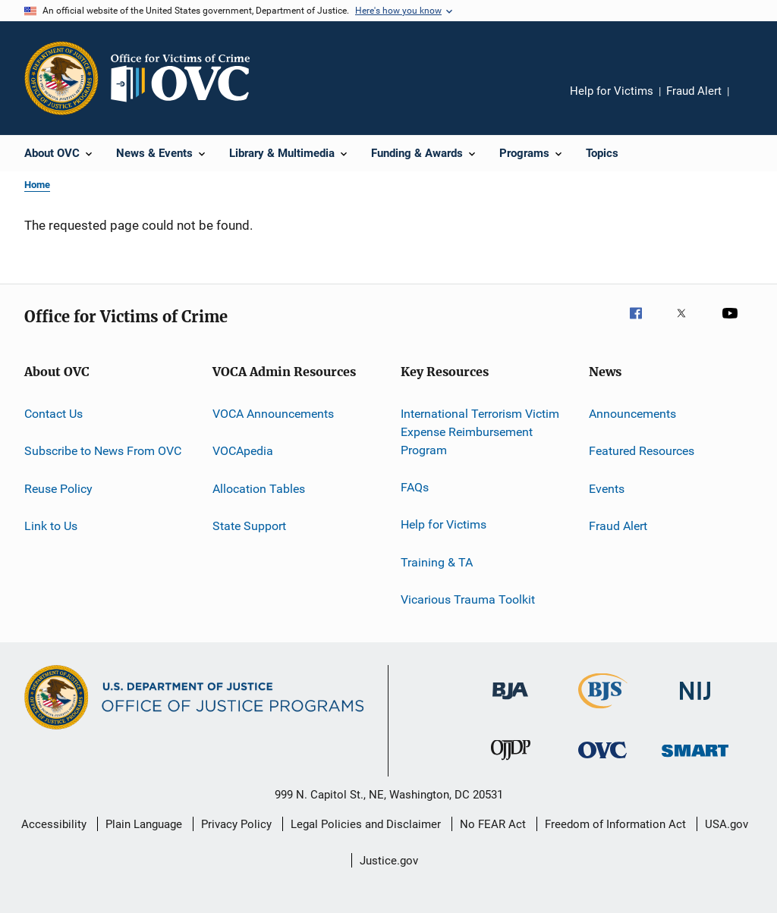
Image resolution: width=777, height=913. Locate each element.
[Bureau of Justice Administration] (510, 702)
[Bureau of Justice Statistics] (603, 711)
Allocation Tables (258, 489)
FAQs (415, 487)
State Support (249, 526)
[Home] (187, 78)
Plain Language (143, 824)
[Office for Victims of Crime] (602, 761)
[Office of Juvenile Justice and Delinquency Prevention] (510, 763)
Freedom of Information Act (615, 824)
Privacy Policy (236, 824)
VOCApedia (242, 451)
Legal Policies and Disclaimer (366, 824)
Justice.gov (389, 861)
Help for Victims (611, 91)
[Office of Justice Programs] (61, 78)
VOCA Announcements (273, 413)
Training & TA (437, 561)
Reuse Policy (58, 489)
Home (37, 184)
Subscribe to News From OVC (102, 451)
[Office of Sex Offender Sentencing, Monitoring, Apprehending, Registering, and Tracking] (695, 759)
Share (752, 102)
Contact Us (53, 413)
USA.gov (726, 824)
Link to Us (50, 526)
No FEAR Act (493, 824)
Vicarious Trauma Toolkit (468, 599)
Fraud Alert (694, 91)
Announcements (632, 413)
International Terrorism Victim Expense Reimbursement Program (480, 431)
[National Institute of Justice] (695, 702)
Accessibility (54, 824)
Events (606, 489)
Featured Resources (641, 451)
